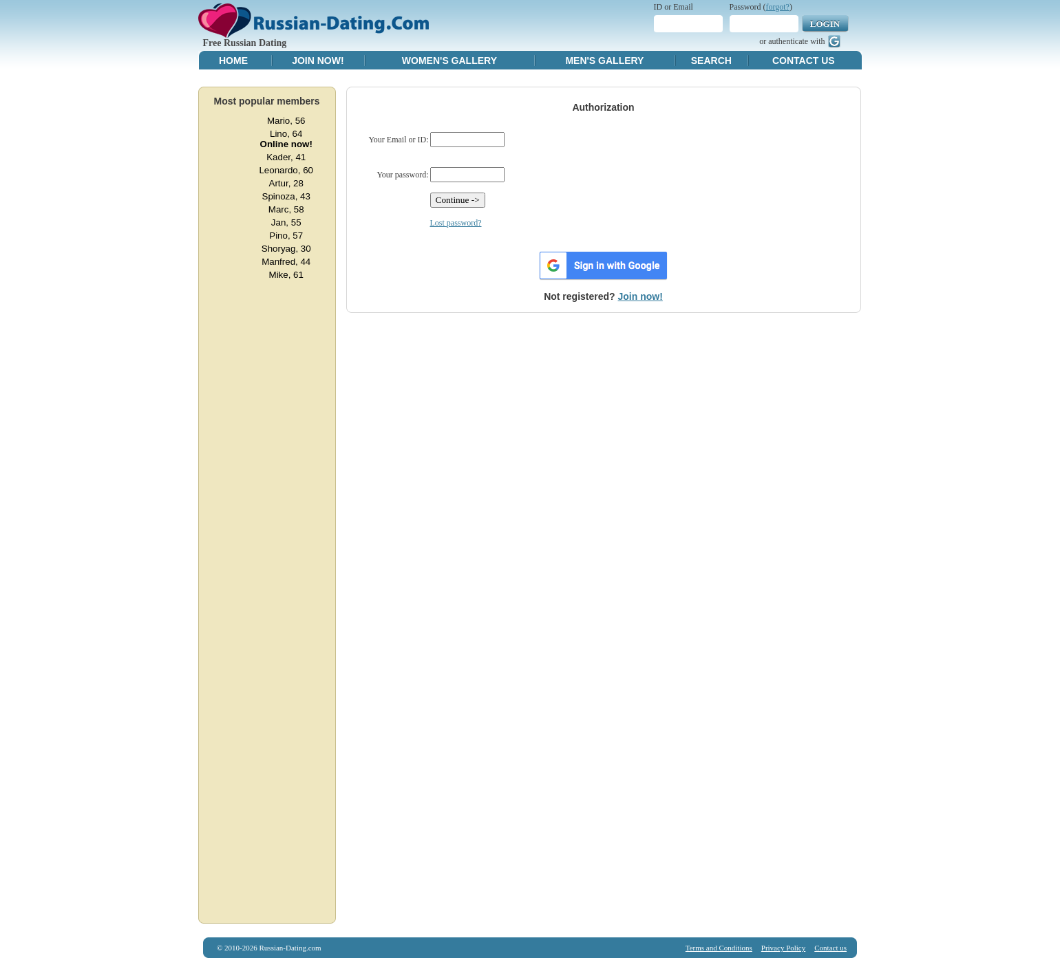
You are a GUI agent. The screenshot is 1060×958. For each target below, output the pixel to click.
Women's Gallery (449, 60)
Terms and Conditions (719, 948)
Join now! (640, 296)
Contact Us (803, 60)
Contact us (830, 948)
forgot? (777, 7)
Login (825, 24)
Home (233, 60)
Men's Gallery (604, 60)
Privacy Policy (783, 948)
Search (711, 60)
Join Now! (317, 60)
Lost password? (456, 223)
